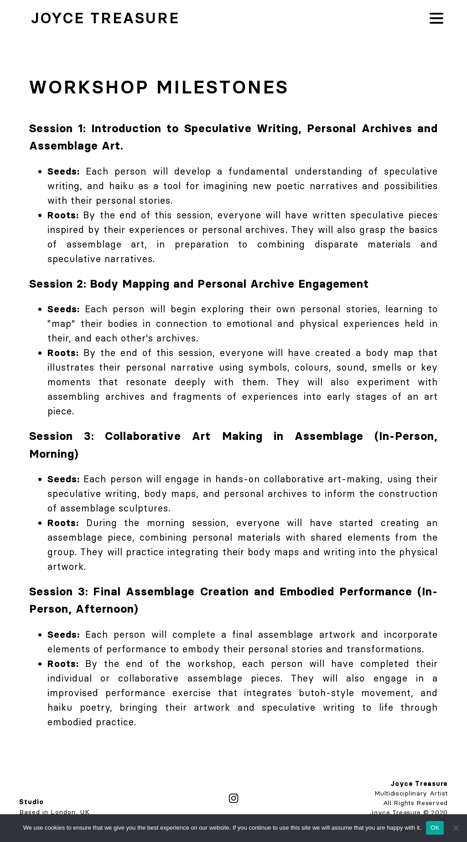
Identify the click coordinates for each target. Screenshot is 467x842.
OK (435, 827)
